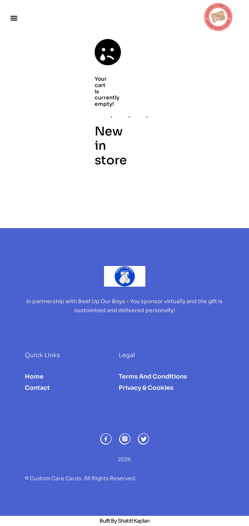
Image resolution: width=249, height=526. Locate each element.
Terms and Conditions (153, 376)
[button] (14, 18)
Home (34, 376)
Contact (37, 388)
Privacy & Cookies (146, 388)
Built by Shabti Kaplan (124, 520)
